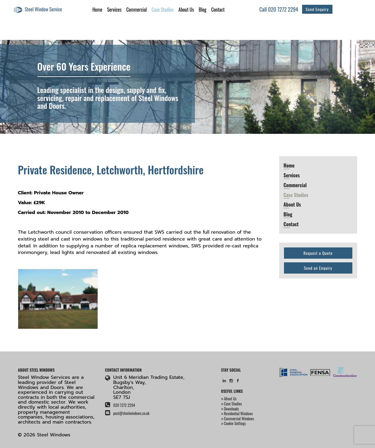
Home (97, 9)
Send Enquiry (317, 9)
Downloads (230, 409)
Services (114, 9)
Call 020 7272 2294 (279, 9)
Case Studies (162, 9)
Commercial (136, 9)
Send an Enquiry (318, 268)
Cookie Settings (233, 423)
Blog (203, 9)
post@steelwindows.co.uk (131, 413)
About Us (186, 9)
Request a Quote (318, 253)
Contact (218, 9)
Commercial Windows (237, 418)
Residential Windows (237, 413)
